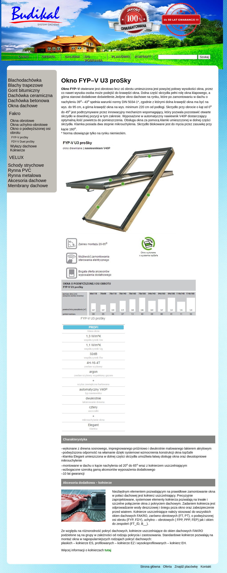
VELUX (16, 157)
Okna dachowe (22, 105)
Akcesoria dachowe (27, 180)
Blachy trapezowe (25, 85)
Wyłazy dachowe (23, 146)
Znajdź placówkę (186, 566)
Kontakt (206, 566)
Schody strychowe (26, 165)
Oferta (167, 566)
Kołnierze (17, 150)
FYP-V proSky (19, 137)
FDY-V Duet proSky (22, 141)
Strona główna (150, 566)
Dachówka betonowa (28, 100)
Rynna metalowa (24, 175)
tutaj (108, 550)
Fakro (14, 113)
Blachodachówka (24, 80)
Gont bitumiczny (24, 90)
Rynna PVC (19, 170)
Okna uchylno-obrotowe (29, 125)
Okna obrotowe (22, 121)
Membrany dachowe (28, 185)
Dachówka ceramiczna (30, 95)
